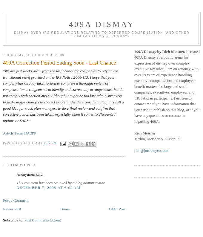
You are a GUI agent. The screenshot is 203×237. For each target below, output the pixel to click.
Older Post (117, 209)
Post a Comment (16, 200)
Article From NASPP (19, 133)
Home (65, 209)
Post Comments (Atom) (42, 220)
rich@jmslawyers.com (151, 150)
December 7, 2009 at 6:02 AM (48, 187)
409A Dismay (102, 24)
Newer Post (12, 209)
